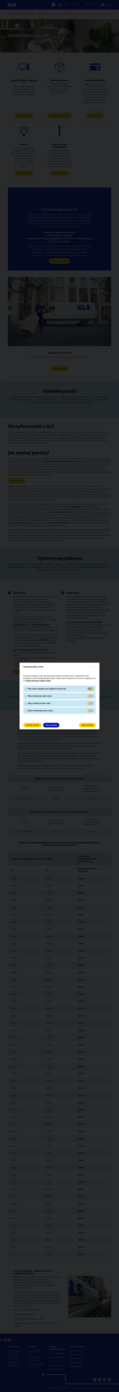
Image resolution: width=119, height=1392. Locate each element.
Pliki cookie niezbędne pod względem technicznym (47, 689)
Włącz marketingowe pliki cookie (40, 711)
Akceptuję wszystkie (32, 725)
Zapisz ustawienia (87, 725)
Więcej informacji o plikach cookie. (38, 681)
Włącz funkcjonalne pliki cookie (40, 696)
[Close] (93, 667)
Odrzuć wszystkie (51, 725)
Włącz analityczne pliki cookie (39, 703)
